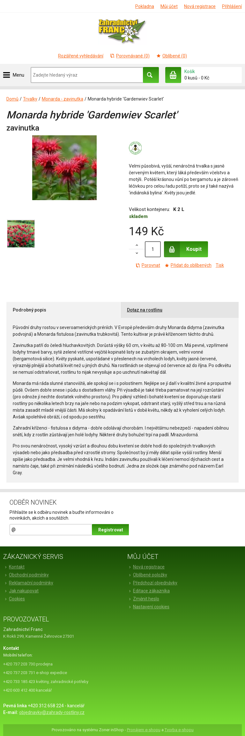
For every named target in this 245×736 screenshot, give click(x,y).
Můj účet (169, 6)
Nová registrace (200, 6)
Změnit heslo (143, 598)
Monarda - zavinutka (62, 98)
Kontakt (14, 566)
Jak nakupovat (21, 590)
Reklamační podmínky (28, 582)
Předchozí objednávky (152, 582)
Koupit (183, 249)
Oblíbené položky (147, 574)
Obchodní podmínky (26, 574)
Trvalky (30, 98)
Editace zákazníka (148, 590)
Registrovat (110, 529)
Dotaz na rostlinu (144, 309)
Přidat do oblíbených (188, 265)
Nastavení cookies (148, 606)
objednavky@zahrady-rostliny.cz (52, 712)
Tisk (220, 265)
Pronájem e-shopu (143, 729)
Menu (18, 75)
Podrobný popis (29, 309)
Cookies (14, 598)
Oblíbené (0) (171, 55)
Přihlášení (232, 6)
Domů (12, 98)
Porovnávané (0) (130, 55)
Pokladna (144, 6)
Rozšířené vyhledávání (80, 55)
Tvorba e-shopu (179, 729)
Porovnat (147, 265)
